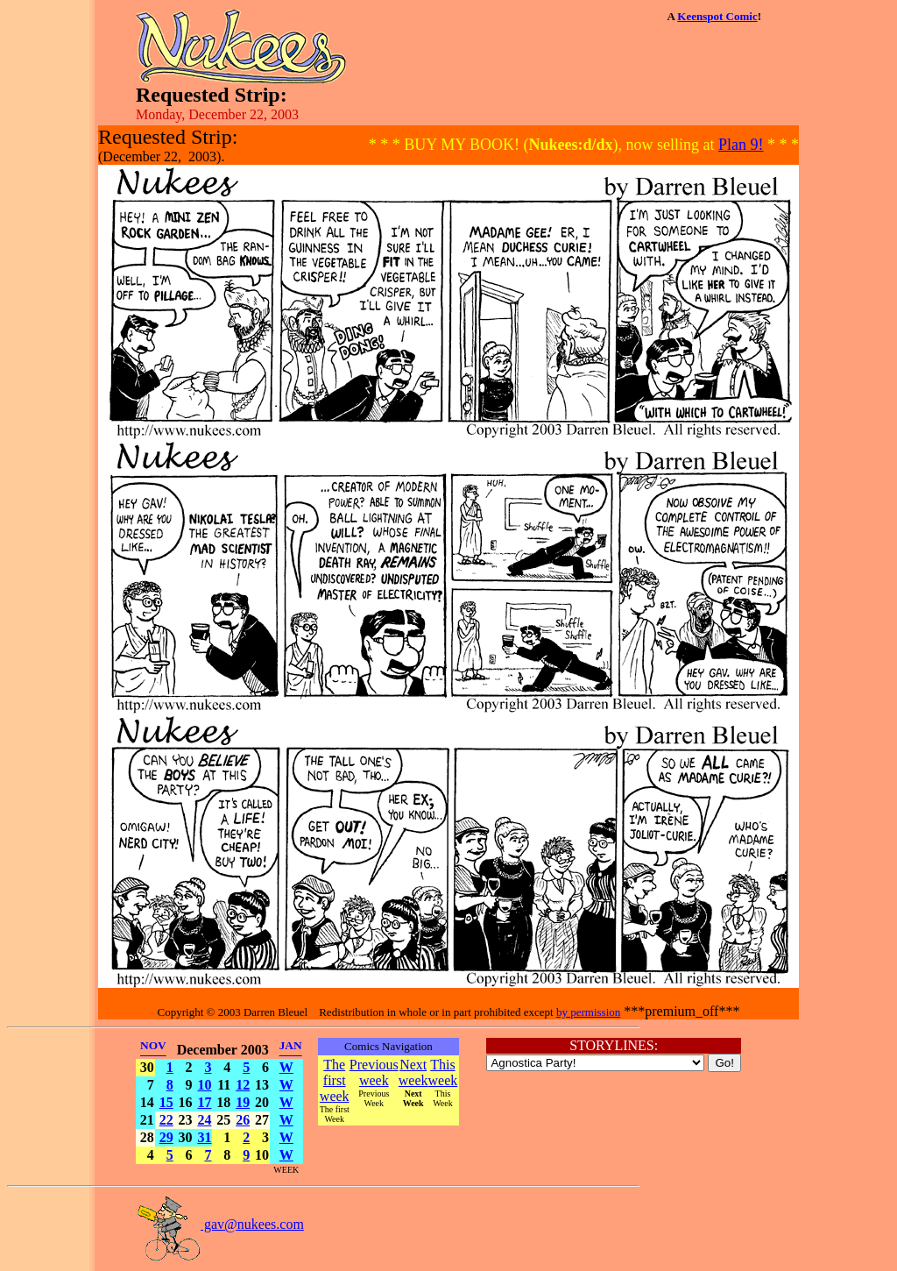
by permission (588, 1012)
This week (443, 1072)
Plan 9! (741, 144)
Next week (413, 1072)
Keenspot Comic (717, 16)
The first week (335, 1080)
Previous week (374, 1072)
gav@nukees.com (220, 1224)
